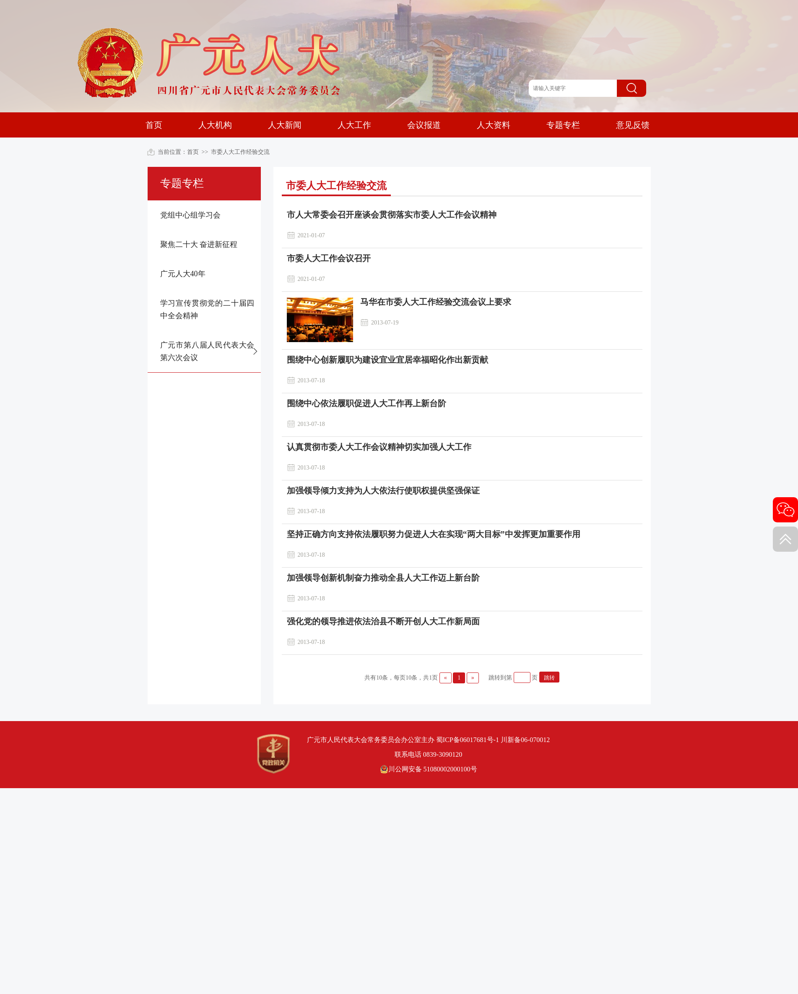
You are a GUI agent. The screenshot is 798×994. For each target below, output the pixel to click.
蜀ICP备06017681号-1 (467, 739)
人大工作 (354, 125)
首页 (154, 125)
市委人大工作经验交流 (240, 152)
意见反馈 (633, 125)
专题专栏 (563, 125)
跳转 (549, 678)
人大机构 (215, 125)
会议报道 (424, 125)
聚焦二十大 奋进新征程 (199, 244)
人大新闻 (285, 125)
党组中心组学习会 (190, 215)
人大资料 (493, 125)
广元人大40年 (182, 274)
